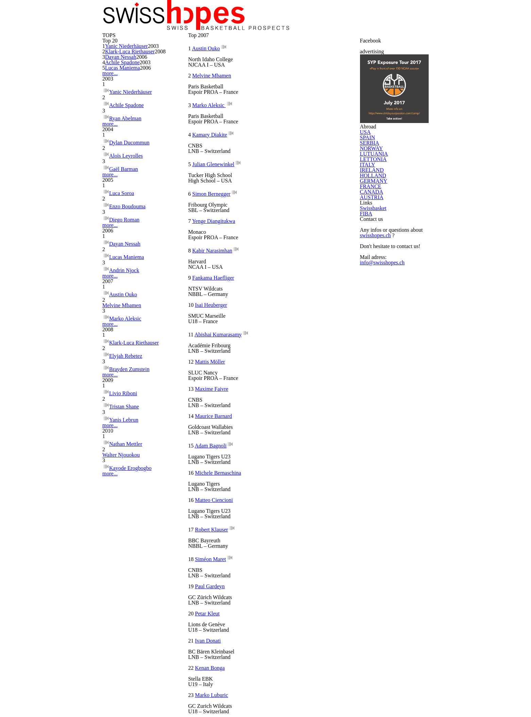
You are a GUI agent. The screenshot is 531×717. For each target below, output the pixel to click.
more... (108, 194)
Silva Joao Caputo (295, 538)
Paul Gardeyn (290, 436)
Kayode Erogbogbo (131, 669)
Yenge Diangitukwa (217, 232)
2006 (162, 162)
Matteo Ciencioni (218, 402)
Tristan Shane (124, 598)
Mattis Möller (291, 300)
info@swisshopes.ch (384, 544)
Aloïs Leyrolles (126, 296)
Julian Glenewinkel (216, 199)
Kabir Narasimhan (293, 232)
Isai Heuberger (292, 266)
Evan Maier (211, 606)
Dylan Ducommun (130, 285)
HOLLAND (372, 369)
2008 (162, 152)
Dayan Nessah (128, 162)
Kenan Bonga (213, 504)
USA (367, 255)
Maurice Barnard (294, 334)
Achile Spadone (129, 173)
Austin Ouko (123, 466)
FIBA (368, 476)
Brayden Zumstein (130, 549)
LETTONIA (372, 326)
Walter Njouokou (129, 659)
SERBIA (370, 284)
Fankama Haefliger (217, 266)
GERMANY (372, 384)
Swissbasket (377, 461)
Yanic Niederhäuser (133, 133)
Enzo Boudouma (128, 356)
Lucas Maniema (129, 185)
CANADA (371, 412)
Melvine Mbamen (129, 477)
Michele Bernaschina (299, 368)
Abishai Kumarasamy (222, 300)
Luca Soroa (122, 345)
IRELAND (371, 355)
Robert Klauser (292, 402)
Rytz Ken (285, 606)
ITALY (368, 341)
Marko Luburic (292, 504)
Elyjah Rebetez (126, 538)
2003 (162, 133)
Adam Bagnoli (213, 368)
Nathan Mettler (127, 648)
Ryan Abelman (125, 246)
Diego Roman (125, 367)
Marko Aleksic (125, 488)
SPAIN (369, 269)
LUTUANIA (372, 312)
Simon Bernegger (292, 199)
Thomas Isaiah (214, 572)
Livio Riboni (122, 587)
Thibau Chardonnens (221, 538)
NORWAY (371, 298)
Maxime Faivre (215, 334)
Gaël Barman (124, 307)
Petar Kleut (211, 470)
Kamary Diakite (291, 165)
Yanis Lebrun (124, 609)
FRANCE (371, 398)
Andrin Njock (124, 428)
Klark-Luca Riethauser (136, 145)
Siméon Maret (214, 436)
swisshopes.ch (377, 517)
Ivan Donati (288, 470)
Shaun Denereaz (217, 640)
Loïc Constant (291, 572)
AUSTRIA (371, 426)
